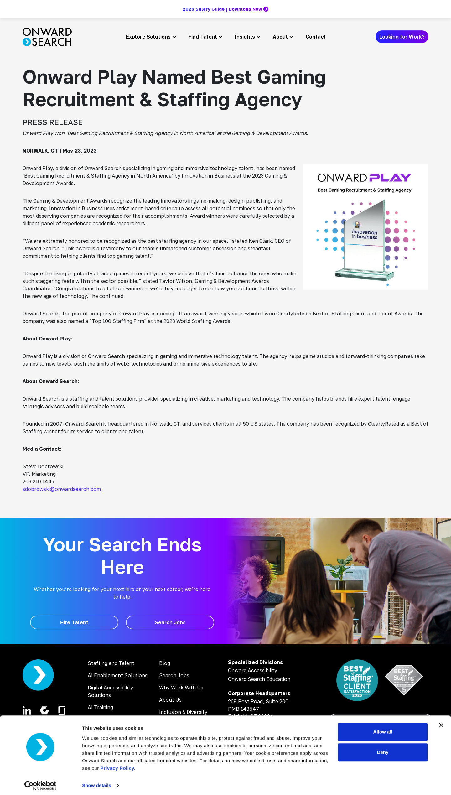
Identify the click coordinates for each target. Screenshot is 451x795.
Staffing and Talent (111, 663)
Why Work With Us (181, 687)
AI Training (100, 707)
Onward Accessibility (252, 670)
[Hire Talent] (74, 622)
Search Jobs (174, 675)
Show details (96, 782)
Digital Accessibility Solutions (110, 691)
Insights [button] (245, 37)
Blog (164, 663)
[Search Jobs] (170, 622)
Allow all (382, 729)
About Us (170, 700)
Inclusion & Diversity (183, 712)
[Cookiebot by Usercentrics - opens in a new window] (40, 782)
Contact (316, 37)
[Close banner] (441, 722)
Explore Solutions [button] (148, 37)
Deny (383, 749)
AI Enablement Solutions (118, 675)
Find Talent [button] (203, 37)
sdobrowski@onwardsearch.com (62, 489)
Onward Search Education (259, 679)
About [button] (280, 37)
